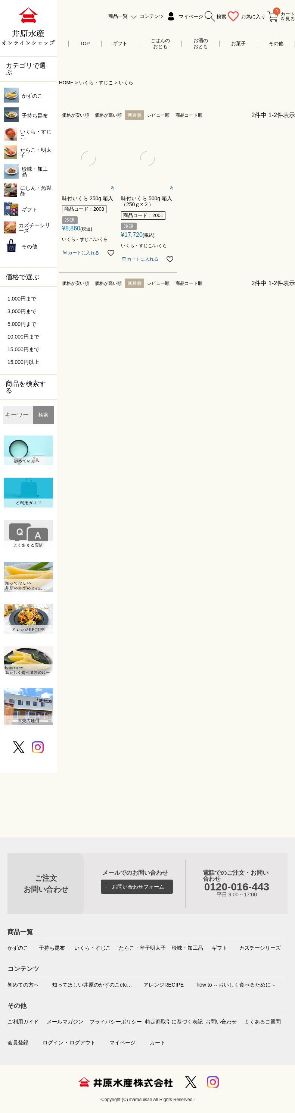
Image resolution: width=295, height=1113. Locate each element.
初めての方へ (23, 985)
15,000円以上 (23, 362)
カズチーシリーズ (260, 948)
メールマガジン (65, 1022)
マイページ (191, 16)
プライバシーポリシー (116, 1022)
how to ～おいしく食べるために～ (236, 985)
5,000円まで (21, 324)
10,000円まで (23, 337)
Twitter (191, 1082)
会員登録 (17, 1043)
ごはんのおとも (160, 43)
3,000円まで (21, 311)
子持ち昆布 (52, 948)
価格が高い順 (108, 115)
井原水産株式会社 (125, 1082)
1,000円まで (21, 299)
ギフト (120, 43)
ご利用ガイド (23, 1022)
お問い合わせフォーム (138, 887)
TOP (85, 43)
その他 (276, 43)
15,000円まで (23, 349)
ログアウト (82, 1043)
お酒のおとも (200, 43)
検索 (43, 415)
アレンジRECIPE (163, 985)
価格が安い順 (75, 115)
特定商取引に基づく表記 (174, 1022)
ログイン (53, 1043)
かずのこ (17, 948)
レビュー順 (158, 115)
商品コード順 (189, 115)
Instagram (213, 1082)
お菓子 (238, 43)
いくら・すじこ (96, 82)
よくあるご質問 (262, 1022)
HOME (66, 82)
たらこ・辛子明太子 (142, 948)
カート (157, 1043)
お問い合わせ (221, 1022)
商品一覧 (118, 16)
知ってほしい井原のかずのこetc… (92, 985)
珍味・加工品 (187, 948)
